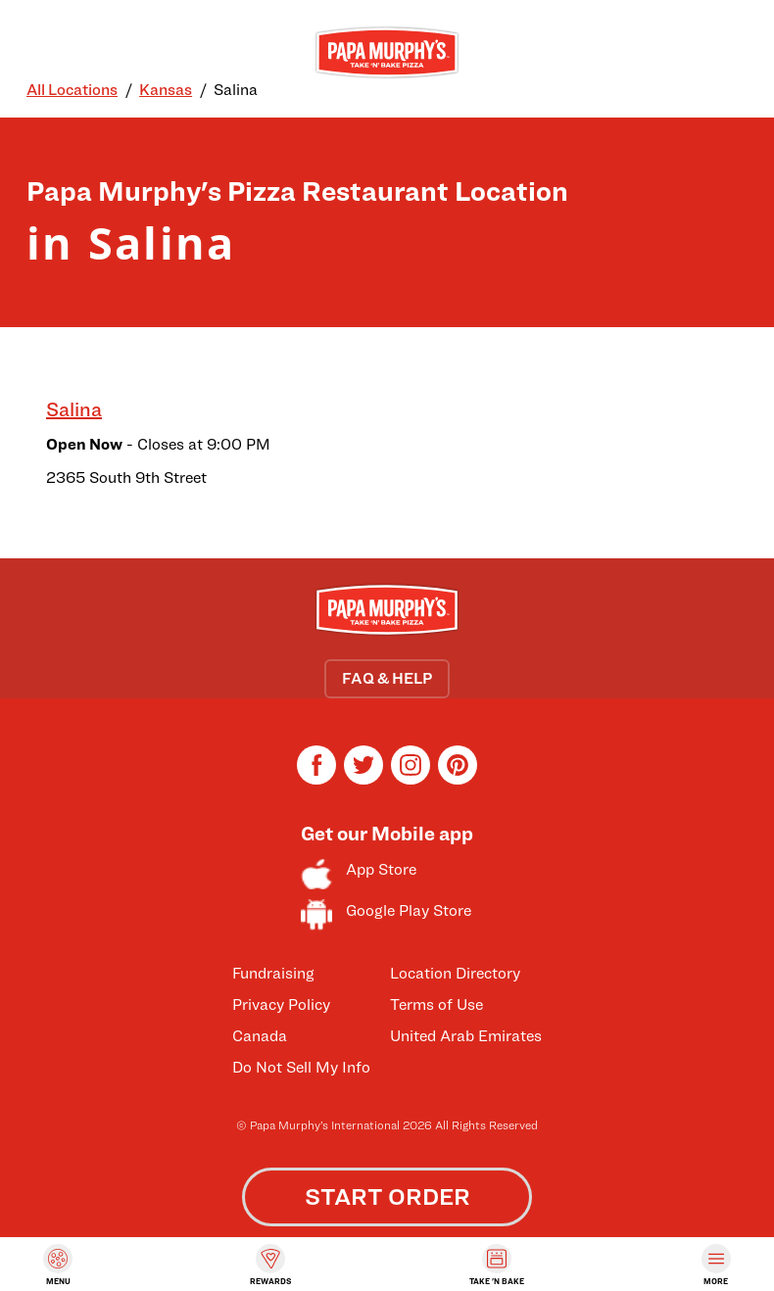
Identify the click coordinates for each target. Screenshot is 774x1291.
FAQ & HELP (387, 678)
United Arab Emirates (466, 1036)
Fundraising (273, 973)
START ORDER (387, 1196)
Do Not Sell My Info (301, 1067)
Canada (259, 1036)
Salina (74, 409)
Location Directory (455, 973)
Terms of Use (436, 1004)
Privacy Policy (281, 1004)
